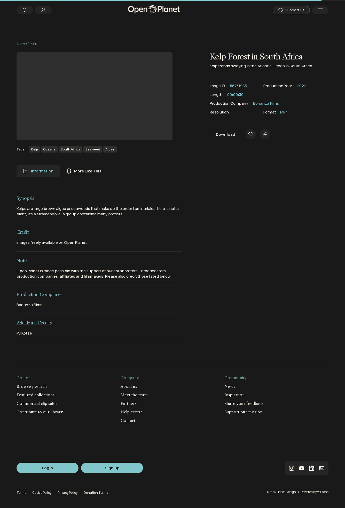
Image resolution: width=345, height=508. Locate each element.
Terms (21, 492)
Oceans (49, 149)
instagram (291, 468)
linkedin (311, 468)
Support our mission (243, 412)
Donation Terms (96, 492)
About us (129, 386)
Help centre (132, 412)
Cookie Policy (41, 492)
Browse (22, 43)
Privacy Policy (67, 492)
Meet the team (134, 394)
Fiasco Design (286, 492)
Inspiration (234, 394)
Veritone (322, 492)
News (229, 386)
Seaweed (92, 149)
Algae (110, 149)
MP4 (284, 112)
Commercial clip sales (37, 403)
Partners (129, 403)
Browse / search (32, 386)
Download (225, 134)
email (321, 468)
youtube (301, 468)
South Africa (70, 149)
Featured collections (35, 394)
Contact (128, 420)
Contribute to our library (40, 412)
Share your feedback (244, 403)
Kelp (34, 43)
